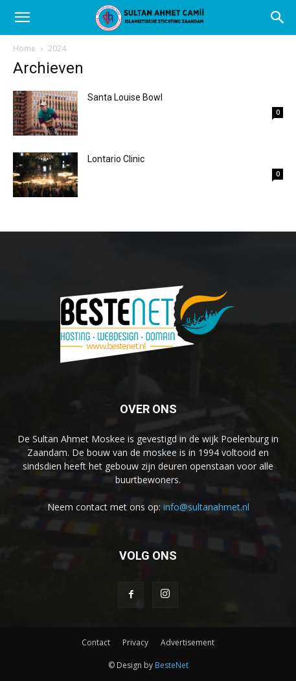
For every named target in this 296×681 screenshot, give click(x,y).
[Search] (278, 17)
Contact (96, 642)
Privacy (135, 642)
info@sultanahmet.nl (206, 507)
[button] (22, 17)
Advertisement (187, 642)
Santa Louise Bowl (125, 97)
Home (24, 48)
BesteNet (171, 665)
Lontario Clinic (115, 159)
